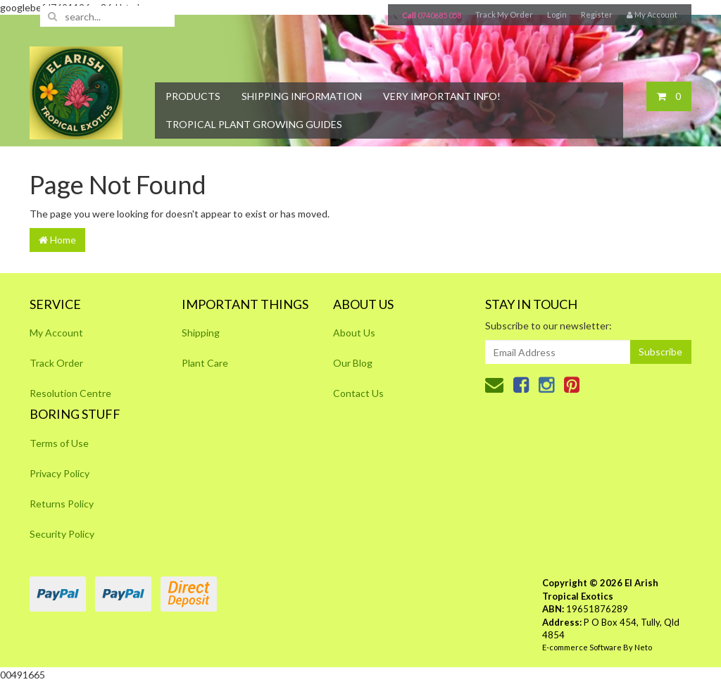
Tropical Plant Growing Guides (253, 124)
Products (192, 96)
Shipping (201, 333)
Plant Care (205, 363)
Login (557, 14)
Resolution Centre (70, 393)
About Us (354, 333)
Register (597, 14)
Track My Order (504, 14)
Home (57, 240)
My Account (56, 333)
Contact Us (358, 393)
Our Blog (352, 363)
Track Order (56, 363)
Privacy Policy (59, 473)
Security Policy (62, 534)
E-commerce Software (582, 647)
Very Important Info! (442, 96)
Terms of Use (59, 443)
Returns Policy (62, 504)
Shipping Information (302, 96)
